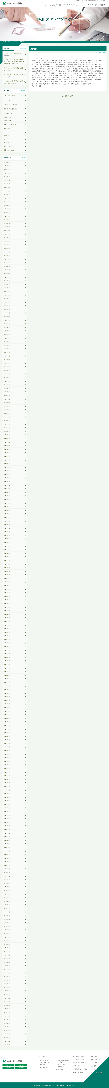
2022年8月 (7, 323)
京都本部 (21, 1065)
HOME (4, 42)
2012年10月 (7, 747)
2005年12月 (7, 1041)
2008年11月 (7, 915)
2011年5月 (7, 808)
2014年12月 (7, 653)
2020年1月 (7, 435)
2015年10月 (7, 618)
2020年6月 (7, 417)
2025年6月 (7, 201)
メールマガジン (95, 1062)
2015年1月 (7, 650)
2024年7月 (7, 241)
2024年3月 (7, 255)
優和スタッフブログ (13, 42)
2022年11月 (7, 313)
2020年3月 (7, 427)
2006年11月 (7, 1001)
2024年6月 (7, 244)
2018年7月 (7, 499)
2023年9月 (7, 277)
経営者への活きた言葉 (10, 109)
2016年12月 (7, 567)
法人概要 (93, 1066)
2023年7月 (7, 284)
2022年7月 (7, 327)
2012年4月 (7, 768)
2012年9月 (7, 750)
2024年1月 (7, 262)
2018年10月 (7, 488)
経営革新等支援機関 (10, 95)
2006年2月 (7, 1034)
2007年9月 (7, 966)
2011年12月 (7, 783)
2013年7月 (7, 714)
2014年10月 (7, 661)
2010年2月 (7, 862)
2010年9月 (7, 836)
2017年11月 (7, 528)
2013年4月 (7, 725)
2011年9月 (7, 793)
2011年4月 (7, 811)
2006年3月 (7, 1030)
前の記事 (71, 96)
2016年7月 (7, 585)
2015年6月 (7, 632)
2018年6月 (7, 503)
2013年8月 (7, 711)
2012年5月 (7, 765)
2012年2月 (7, 775)
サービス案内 (41, 1056)
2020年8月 (7, 410)
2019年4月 (7, 467)
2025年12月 (7, 180)
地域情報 (6, 135)
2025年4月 (7, 209)
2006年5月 (7, 1023)
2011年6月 (7, 804)
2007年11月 (7, 958)
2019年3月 (7, 470)
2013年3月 (7, 729)
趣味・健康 (7, 146)
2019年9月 (7, 449)
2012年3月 (7, 772)
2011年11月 (7, 786)
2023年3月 (7, 298)
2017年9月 (7, 535)
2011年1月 (7, 822)
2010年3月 (7, 858)
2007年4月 (7, 984)
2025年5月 (7, 205)
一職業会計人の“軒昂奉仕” (80, 1069)
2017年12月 (7, 524)
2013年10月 (7, 704)
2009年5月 (7, 894)
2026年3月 (7, 169)
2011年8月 (7, 797)
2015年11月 (7, 614)
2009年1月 (7, 908)
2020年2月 (7, 431)
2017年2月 (7, 560)
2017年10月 (7, 531)
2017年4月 (7, 553)
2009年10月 (7, 876)
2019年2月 (7, 474)
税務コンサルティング (46, 1060)
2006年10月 (7, 1005)
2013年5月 (7, 722)
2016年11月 (7, 571)
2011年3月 (7, 815)
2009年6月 (7, 890)
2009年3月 (7, 901)
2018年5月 (7, 506)
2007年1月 (7, 994)
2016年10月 (7, 575)
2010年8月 (7, 840)
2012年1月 (7, 779)
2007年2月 (7, 991)
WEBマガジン (8, 113)
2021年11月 (7, 356)
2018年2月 (7, 517)
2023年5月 (7, 291)
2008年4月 (7, 940)
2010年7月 (7, 844)
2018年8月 (7, 496)
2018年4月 (7, 510)
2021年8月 (7, 366)
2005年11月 (7, 1044)
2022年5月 (7, 334)
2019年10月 (7, 445)
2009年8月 (7, 883)
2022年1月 (7, 349)
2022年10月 (7, 316)
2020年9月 (7, 406)
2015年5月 (7, 636)
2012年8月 (7, 754)
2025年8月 (7, 194)
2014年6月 (7, 675)
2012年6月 (7, 761)
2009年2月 (7, 905)
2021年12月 (7, 352)
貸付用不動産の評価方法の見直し (14, 82)
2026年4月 (7, 166)
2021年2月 (7, 388)
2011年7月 (7, 801)
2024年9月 (7, 234)
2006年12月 (7, 998)
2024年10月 (7, 230)
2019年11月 (7, 442)
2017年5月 (7, 549)
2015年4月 (7, 639)
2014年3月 (7, 686)
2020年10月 (7, 402)
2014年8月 (7, 668)
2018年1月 (7, 521)
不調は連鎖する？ (14, 69)
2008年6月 (7, 933)
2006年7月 (7, 1016)
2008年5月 (7, 937)
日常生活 (6, 142)
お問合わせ (94, 1069)
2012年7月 (7, 757)
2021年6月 (7, 374)
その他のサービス (61, 1066)
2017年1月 (7, 564)
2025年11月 (7, 183)
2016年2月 (7, 603)
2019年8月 (7, 453)
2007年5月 (7, 980)
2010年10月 (7, 833)
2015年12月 (7, 610)
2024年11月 (7, 227)
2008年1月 (7, 951)
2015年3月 (7, 643)
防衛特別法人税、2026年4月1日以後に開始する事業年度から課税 (14, 61)
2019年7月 (7, 456)
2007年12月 (7, 955)
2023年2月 (7, 302)
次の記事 (64, 96)
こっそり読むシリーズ (10, 104)
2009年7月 (7, 887)
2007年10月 (7, 962)
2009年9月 (7, 879)
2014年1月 (7, 693)
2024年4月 (7, 252)
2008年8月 (7, 926)
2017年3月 (7, 557)
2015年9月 (7, 621)
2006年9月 (7, 1009)
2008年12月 (7, 912)
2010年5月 (7, 851)
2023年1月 (7, 305)
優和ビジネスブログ (10, 150)
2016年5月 (7, 592)
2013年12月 (7, 697)
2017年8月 (7, 539)
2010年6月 (7, 847)
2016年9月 (7, 578)
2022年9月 (7, 320)
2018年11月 (7, 485)
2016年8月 (7, 582)
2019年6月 (7, 460)
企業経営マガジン (8, 117)
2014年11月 (7, 657)
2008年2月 (7, 948)
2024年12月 (7, 223)
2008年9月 (7, 923)
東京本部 (8, 1065)
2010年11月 (7, 829)
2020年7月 (7, 413)
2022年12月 (7, 309)
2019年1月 (7, 478)
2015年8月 (7, 625)
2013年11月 (7, 700)
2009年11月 (7, 872)
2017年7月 (7, 542)
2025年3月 (7, 212)
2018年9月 (7, 492)
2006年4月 (7, 1027)
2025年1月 (7, 219)
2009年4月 (7, 897)
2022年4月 (7, 338)
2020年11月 (7, 399)
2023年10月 (7, 273)
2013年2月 (7, 732)
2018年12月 (7, 481)
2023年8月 (7, 280)
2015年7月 (7, 628)
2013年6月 (7, 718)
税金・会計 (7, 128)
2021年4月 (7, 381)
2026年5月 (7, 162)
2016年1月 (7, 607)
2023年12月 (7, 266)
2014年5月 (7, 679)
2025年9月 (7, 191)
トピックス (7, 100)
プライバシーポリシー (97, 1072)
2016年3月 (7, 600)
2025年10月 (7, 187)
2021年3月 (7, 384)
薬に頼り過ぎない (14, 75)
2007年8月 (7, 969)
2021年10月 (7, 359)
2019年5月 (7, 463)
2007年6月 (7, 976)
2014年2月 (7, 689)
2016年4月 (7, 596)
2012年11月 (7, 743)
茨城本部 (8, 1068)
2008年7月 (7, 930)
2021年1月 (7, 392)
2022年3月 (7, 341)
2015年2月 (7, 646)
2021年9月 (7, 363)
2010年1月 (7, 865)
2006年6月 (7, 1019)
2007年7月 (7, 973)
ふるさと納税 (59, 1069)
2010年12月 (7, 826)
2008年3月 (7, 944)
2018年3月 (7, 514)
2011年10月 (7, 790)
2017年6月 (7, 546)
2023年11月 (7, 270)
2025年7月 (7, 198)
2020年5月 (7, 420)
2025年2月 (7, 216)
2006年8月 (7, 1012)
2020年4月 (7, 424)
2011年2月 (7, 818)
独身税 (12, 54)
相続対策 (42, 1064)
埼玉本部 (21, 1068)
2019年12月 (7, 438)
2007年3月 (7, 987)
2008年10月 (7, 919)
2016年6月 (7, 589)
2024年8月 (7, 237)
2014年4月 (7, 682)
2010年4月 (7, 854)
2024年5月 (7, 248)
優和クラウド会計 (61, 1064)
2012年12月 (7, 740)
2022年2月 (7, 345)
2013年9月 (7, 707)
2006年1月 (7, 1037)
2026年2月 (7, 173)
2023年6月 (7, 288)
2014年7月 (7, 671)
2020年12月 (7, 395)
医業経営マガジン (8, 120)
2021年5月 (7, 377)
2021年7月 (7, 370)
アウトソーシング (44, 1062)
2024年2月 (7, 259)
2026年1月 (7, 176)
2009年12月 (7, 869)
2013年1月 (7, 736)
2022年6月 (7, 331)
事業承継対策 (43, 1067)
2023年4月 (7, 295)
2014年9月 (7, 664)
